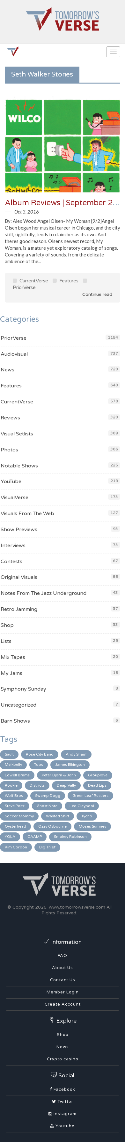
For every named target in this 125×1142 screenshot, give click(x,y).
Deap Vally (66, 785)
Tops (38, 764)
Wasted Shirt (57, 816)
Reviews (10, 418)
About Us (62, 967)
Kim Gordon (16, 847)
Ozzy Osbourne (52, 826)
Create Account (63, 1004)
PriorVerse (13, 338)
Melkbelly (13, 764)
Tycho (86, 816)
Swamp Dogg (47, 795)
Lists (6, 641)
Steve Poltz (15, 806)
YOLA (10, 836)
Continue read (92, 294)
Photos (9, 450)
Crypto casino (62, 1059)
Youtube (62, 1126)
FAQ (62, 955)
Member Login (63, 992)
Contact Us (62, 980)
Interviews (13, 545)
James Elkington (70, 764)
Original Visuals (19, 577)
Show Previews (19, 529)
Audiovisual (14, 354)
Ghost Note (47, 806)
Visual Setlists (17, 434)
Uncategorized (18, 705)
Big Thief (47, 847)
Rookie (11, 785)
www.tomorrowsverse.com (77, 907)
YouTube (11, 481)
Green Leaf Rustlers (90, 795)
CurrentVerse (30, 281)
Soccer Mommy (19, 816)
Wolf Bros (14, 795)
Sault (9, 754)
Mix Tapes (13, 657)
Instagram (62, 1113)
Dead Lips (97, 785)
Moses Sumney (92, 826)
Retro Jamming (19, 609)
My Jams (11, 673)
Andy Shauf (76, 754)
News (7, 370)
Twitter (62, 1101)
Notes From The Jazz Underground (43, 593)
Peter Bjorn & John (59, 775)
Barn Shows (15, 721)
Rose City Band (40, 754)
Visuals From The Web (27, 513)
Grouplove (97, 775)
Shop (7, 625)
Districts (37, 785)
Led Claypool (82, 806)
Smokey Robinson (70, 836)
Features (65, 281)
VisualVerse (14, 497)
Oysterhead (15, 826)
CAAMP (34, 836)
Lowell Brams (17, 775)
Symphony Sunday (23, 689)
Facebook (62, 1089)
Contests (11, 561)
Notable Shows (19, 466)
